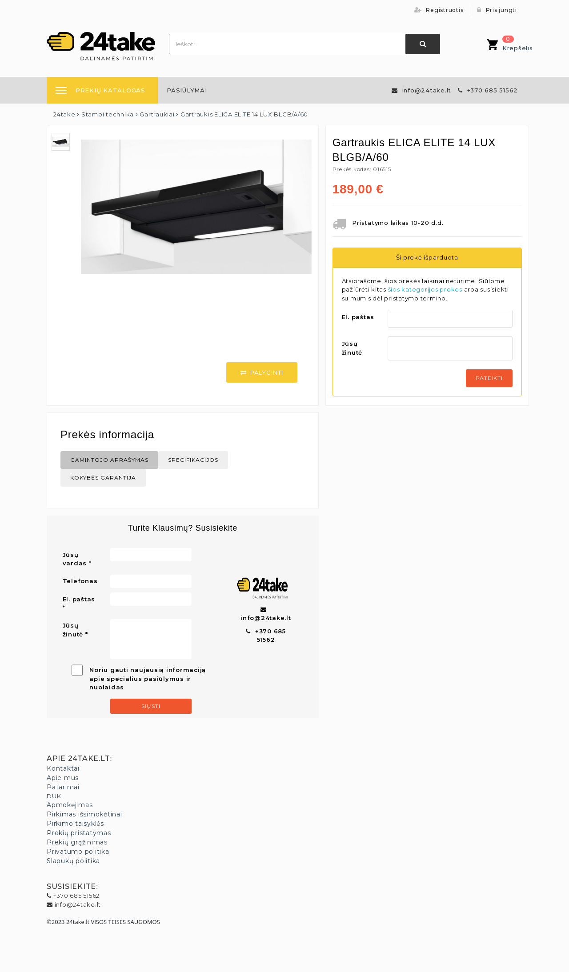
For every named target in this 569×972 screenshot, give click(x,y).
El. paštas (358, 316)
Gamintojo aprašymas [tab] (109, 459)
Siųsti (150, 706)
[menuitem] (187, 90)
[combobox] (287, 44)
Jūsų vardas (75, 559)
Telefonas (80, 580)
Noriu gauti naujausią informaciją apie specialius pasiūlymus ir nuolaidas (147, 678)
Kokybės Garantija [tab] (103, 477)
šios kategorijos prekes (425, 289)
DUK (54, 796)
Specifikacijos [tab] (193, 459)
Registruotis (439, 10)
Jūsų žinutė (352, 348)
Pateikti (489, 378)
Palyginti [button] (261, 372)
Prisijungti (497, 10)
